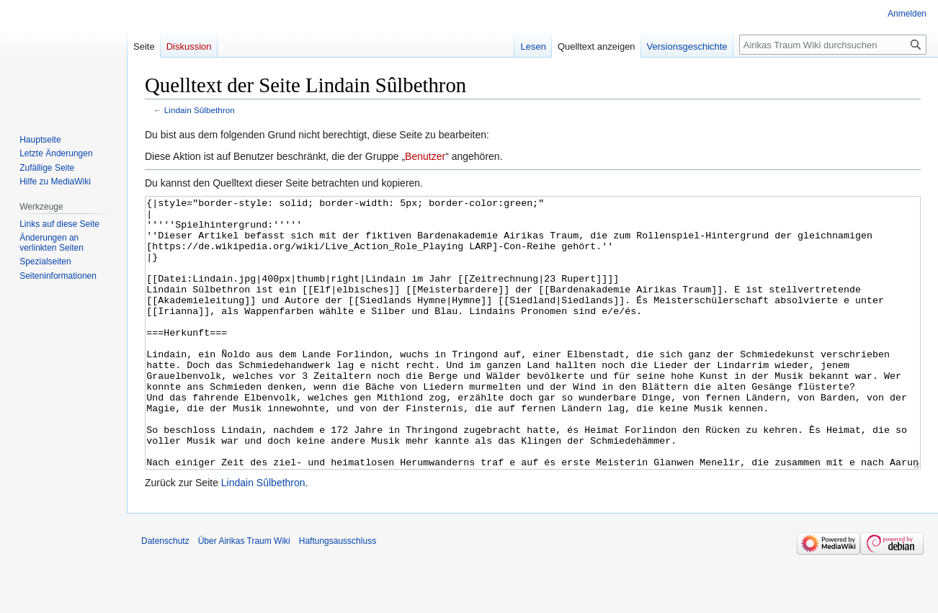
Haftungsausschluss (337, 595)
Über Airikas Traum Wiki (244, 595)
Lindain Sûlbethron (199, 110)
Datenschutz (165, 595)
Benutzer (425, 156)
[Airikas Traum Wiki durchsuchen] (832, 45)
